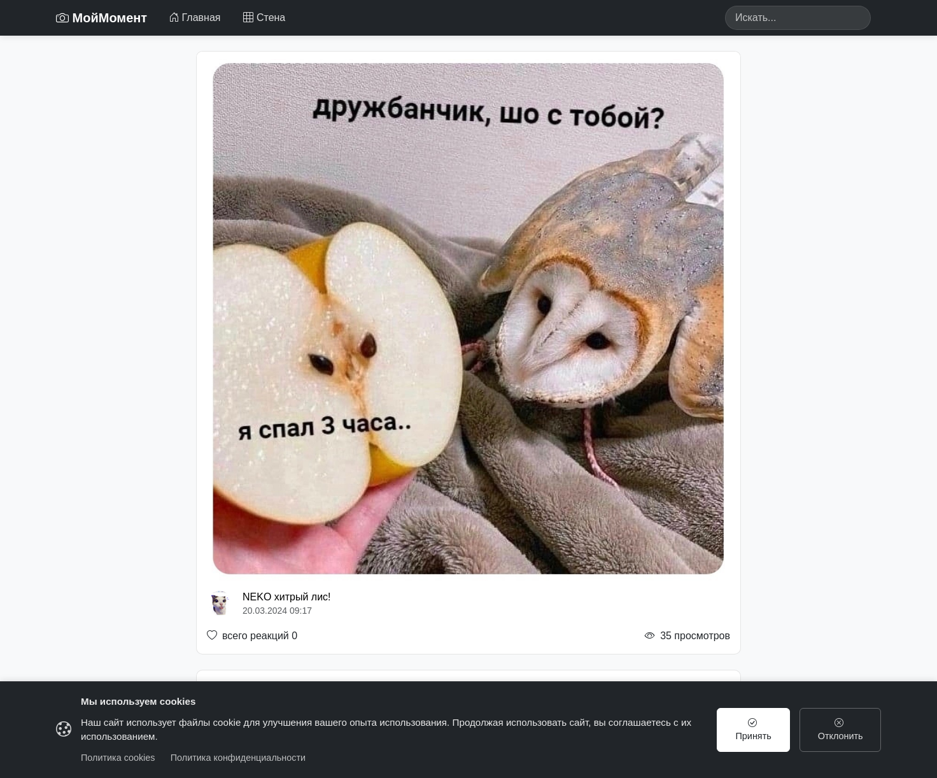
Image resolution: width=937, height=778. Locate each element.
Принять (753, 730)
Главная (194, 17)
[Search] (798, 18)
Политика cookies (118, 758)
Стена (264, 17)
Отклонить (840, 730)
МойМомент (101, 18)
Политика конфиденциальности (238, 758)
